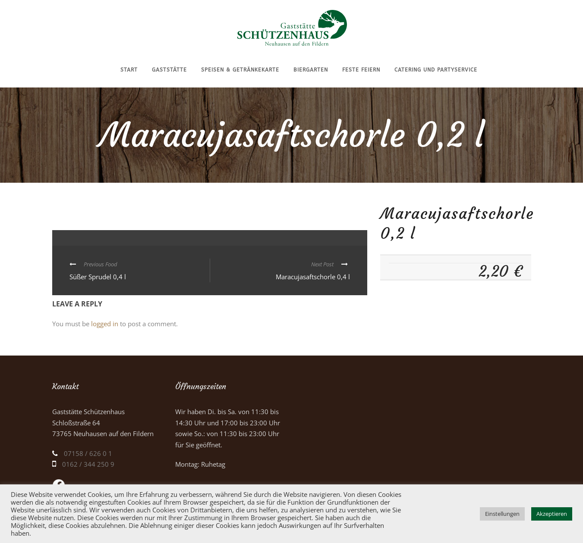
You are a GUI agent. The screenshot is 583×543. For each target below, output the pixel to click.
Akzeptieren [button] (551, 514)
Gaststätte (169, 70)
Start (129, 70)
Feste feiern (361, 70)
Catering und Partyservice (435, 70)
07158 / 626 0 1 (88, 453)
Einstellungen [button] (502, 514)
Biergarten (310, 70)
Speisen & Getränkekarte (240, 70)
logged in (104, 323)
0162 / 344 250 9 (88, 464)
